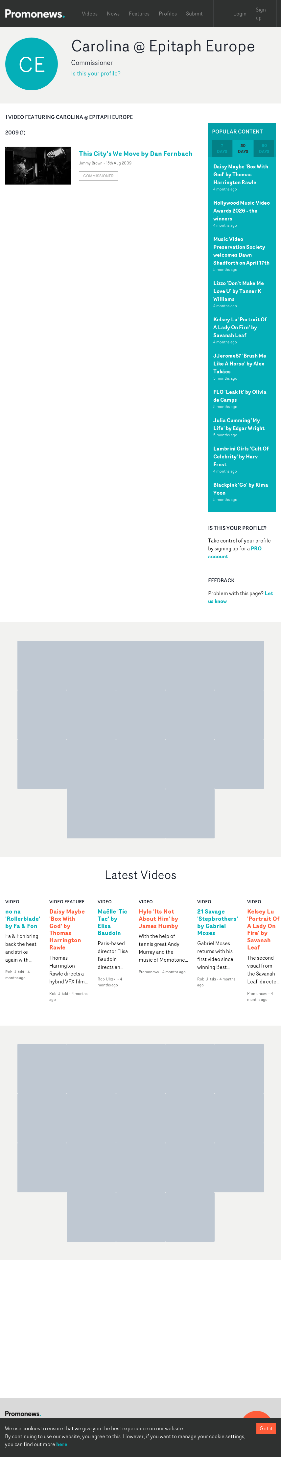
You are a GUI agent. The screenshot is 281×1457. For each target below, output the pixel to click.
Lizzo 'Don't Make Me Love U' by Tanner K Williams (238, 291)
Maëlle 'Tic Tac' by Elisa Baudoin (112, 922)
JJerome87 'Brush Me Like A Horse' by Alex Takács (239, 363)
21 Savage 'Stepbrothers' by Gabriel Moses (217, 922)
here (61, 1444)
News (113, 13)
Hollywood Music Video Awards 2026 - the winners (241, 210)
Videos (90, 13)
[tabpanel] (242, 334)
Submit (194, 13)
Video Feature (66, 901)
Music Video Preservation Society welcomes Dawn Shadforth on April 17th (241, 251)
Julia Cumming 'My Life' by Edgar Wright (239, 424)
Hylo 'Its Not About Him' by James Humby (158, 919)
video (12, 901)
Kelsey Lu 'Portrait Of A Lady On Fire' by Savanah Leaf (240, 327)
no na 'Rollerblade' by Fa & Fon (22, 919)
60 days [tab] (264, 148)
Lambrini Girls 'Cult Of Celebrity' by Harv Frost (241, 456)
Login (239, 13)
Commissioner (98, 176)
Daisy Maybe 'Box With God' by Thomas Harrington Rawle (240, 174)
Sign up (261, 13)
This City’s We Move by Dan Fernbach (136, 153)
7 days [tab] (222, 148)
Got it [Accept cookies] (266, 1428)
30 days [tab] (243, 148)
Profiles (168, 13)
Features (139, 13)
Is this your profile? (96, 73)
